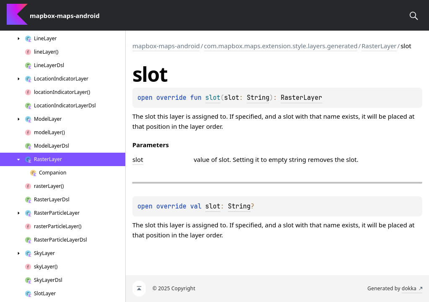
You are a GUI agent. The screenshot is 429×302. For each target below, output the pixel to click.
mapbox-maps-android (166, 46)
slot (212, 206)
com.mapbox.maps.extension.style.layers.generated (281, 46)
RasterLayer (379, 46)
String (258, 98)
